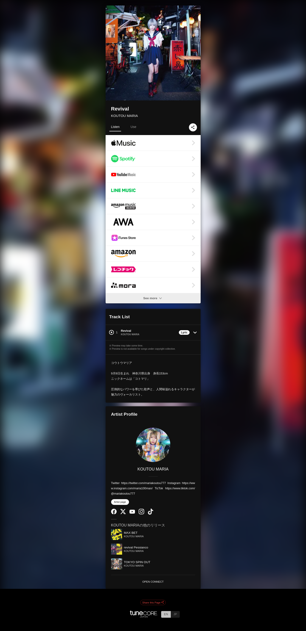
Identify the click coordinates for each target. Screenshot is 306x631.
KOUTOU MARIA (124, 116)
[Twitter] (123, 513)
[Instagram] (141, 513)
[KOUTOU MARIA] (153, 445)
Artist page (120, 502)
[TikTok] (150, 513)
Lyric (184, 332)
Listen (115, 127)
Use (133, 127)
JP (175, 614)
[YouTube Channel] (132, 512)
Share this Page (153, 602)
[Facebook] (114, 513)
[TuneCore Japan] (143, 616)
